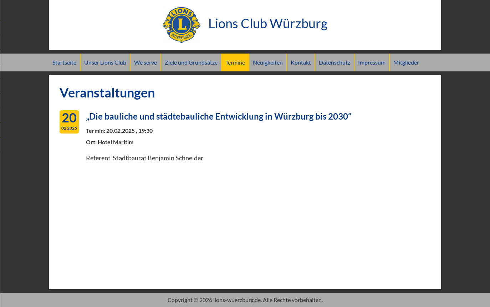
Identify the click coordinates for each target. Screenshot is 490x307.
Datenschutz (334, 62)
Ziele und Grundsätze (191, 62)
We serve (145, 62)
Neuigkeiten (268, 62)
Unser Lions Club (105, 62)
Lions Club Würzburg (245, 23)
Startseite (64, 62)
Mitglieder (406, 62)
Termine (235, 62)
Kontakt (301, 62)
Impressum (372, 62)
